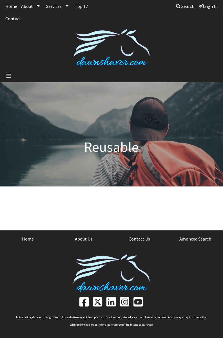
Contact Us (139, 239)
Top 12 (81, 6)
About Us (83, 239)
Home (11, 6)
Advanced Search (195, 239)
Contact (13, 18)
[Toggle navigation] (9, 76)
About (27, 6)
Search (185, 6)
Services (54, 6)
